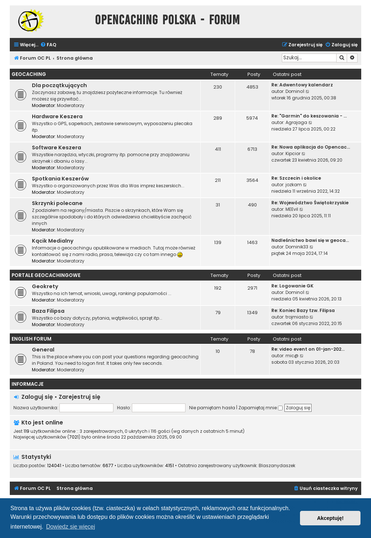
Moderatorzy (70, 105)
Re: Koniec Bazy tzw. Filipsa (303, 310)
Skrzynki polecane (57, 203)
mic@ (292, 356)
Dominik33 (296, 247)
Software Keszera (56, 147)
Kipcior (292, 153)
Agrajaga (296, 122)
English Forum (31, 339)
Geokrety (45, 286)
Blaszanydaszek (277, 466)
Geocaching (29, 74)
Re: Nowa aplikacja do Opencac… (310, 147)
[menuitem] (48, 45)
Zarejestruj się (79, 397)
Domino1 (294, 91)
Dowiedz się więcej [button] (70, 527)
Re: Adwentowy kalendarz (302, 85)
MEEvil (291, 209)
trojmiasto (296, 317)
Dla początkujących (59, 85)
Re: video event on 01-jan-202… (308, 349)
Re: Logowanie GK (292, 286)
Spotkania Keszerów (60, 178)
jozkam (293, 185)
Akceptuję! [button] (330, 518)
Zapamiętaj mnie (260, 408)
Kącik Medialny (53, 240)
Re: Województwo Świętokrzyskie (310, 203)
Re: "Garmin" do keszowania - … (309, 116)
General (43, 349)
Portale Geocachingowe (46, 275)
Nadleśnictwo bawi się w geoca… (310, 240)
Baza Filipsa (48, 311)
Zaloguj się (37, 397)
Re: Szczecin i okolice (296, 178)
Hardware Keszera (57, 116)
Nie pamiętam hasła (212, 408)
